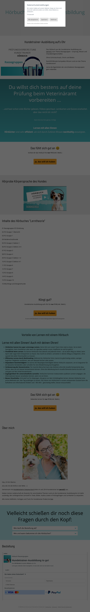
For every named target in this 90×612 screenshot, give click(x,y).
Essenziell (30, 14)
